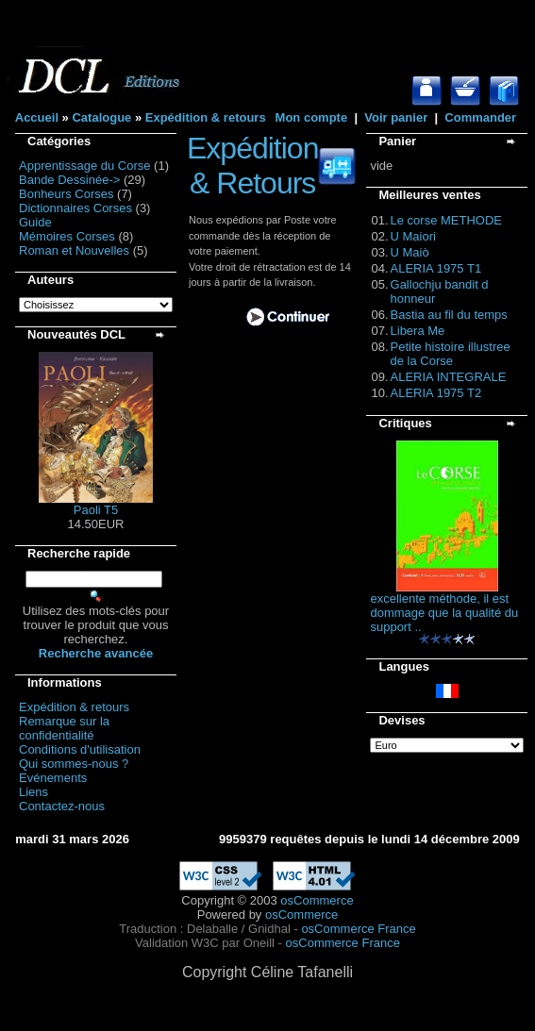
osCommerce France (358, 929)
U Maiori (413, 236)
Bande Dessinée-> (69, 180)
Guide (35, 222)
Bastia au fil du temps (449, 315)
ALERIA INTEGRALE (449, 377)
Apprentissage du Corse (84, 165)
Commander (480, 117)
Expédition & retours (205, 117)
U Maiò (410, 252)
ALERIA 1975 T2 (436, 393)
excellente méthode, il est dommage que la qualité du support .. (444, 612)
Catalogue (101, 117)
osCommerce (316, 900)
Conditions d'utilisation (80, 749)
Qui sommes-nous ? (73, 764)
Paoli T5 (96, 510)
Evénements (53, 778)
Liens (33, 792)
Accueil (37, 117)
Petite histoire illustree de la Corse (450, 354)
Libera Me (418, 331)
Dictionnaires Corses (75, 208)
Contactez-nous (62, 806)
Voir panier (395, 117)
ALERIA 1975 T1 (436, 268)
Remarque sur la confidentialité (64, 728)
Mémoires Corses (67, 236)
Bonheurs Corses (66, 194)
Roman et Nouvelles (74, 250)
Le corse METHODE (446, 220)
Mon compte (312, 117)
